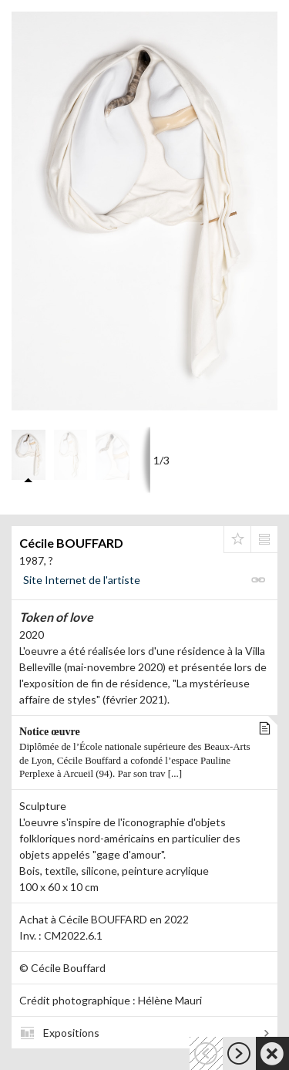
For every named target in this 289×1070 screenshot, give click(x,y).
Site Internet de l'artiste (81, 579)
